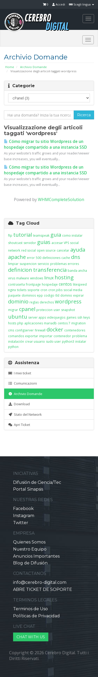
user (57, 310)
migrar (13, 310)
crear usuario (35, 341)
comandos (16, 336)
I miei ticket (19, 373)
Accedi (58, 4)
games (71, 317)
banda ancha (77, 270)
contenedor (62, 336)
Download (19, 404)
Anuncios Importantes (36, 556)
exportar (31, 336)
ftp (10, 235)
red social (28, 250)
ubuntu (17, 316)
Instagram (23, 515)
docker (55, 329)
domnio (66, 295)
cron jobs (55, 290)
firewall (40, 330)
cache (65, 258)
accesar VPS (60, 243)
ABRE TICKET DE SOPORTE (42, 589)
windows (36, 278)
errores (73, 264)
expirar (78, 295)
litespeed (80, 284)
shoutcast (15, 243)
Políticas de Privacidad (36, 615)
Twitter (20, 522)
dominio (18, 301)
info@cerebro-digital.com (39, 582)
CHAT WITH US (30, 637)
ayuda (77, 249)
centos (65, 284)
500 (38, 258)
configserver (24, 330)
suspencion (28, 264)
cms (11, 330)
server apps (37, 317)
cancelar (63, 250)
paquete (14, 295)
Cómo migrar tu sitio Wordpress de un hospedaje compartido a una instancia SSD (45, 144)
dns (75, 256)
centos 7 (64, 323)
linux (49, 278)
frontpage (33, 284)
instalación (16, 341)
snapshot (68, 310)
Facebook (23, 508)
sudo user (53, 341)
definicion (20, 269)
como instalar (72, 235)
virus (11, 278)
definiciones (51, 258)
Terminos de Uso (30, 608)
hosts (12, 323)
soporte (33, 290)
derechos (47, 302)
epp (40, 295)
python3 (68, 341)
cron (44, 290)
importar (46, 336)
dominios (29, 295)
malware (22, 278)
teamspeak (41, 235)
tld (57, 295)
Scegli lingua (81, 4)
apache (17, 256)
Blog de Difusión (30, 563)
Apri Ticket (19, 424)
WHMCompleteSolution (61, 199)
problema (79, 336)
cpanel (27, 309)
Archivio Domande (33, 67)
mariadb (50, 323)
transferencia (50, 269)
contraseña (16, 284)
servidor (30, 243)
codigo (49, 295)
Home (9, 67)
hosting (64, 277)
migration (78, 323)
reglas (34, 302)
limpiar (13, 264)
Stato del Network (25, 414)
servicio (43, 264)
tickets (21, 290)
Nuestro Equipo (30, 549)
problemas (58, 264)
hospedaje (50, 284)
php (20, 323)
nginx (12, 290)
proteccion (44, 310)
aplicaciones (33, 323)
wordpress (68, 301)
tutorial (22, 234)
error (31, 258)
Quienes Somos (29, 542)
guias (43, 242)
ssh (79, 317)
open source (46, 250)
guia (55, 234)
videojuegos (56, 317)
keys (86, 317)
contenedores (74, 330)
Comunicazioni (22, 383)
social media (73, 290)
